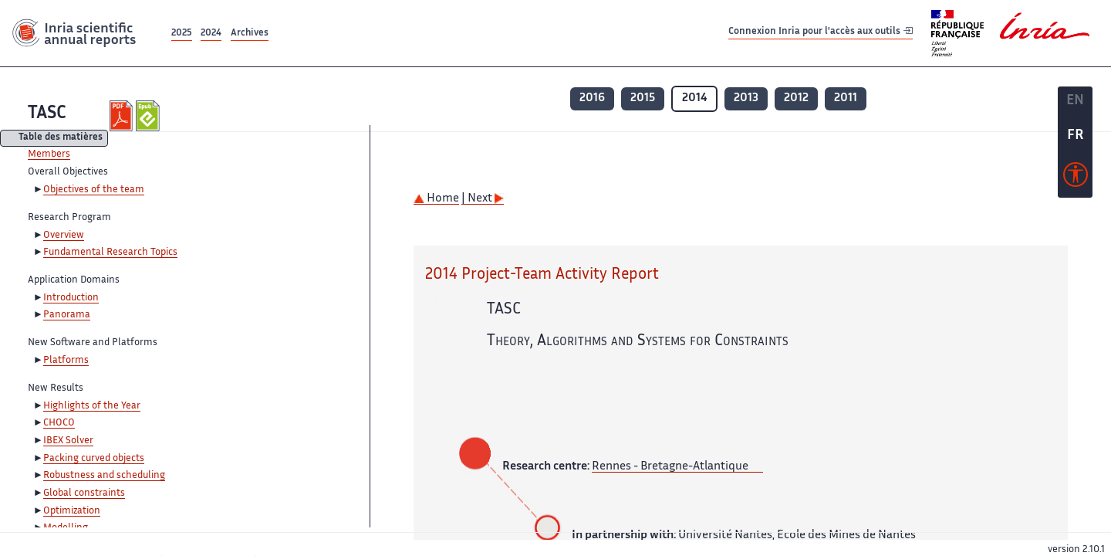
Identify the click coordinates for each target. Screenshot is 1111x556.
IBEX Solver (68, 441)
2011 (845, 98)
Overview (63, 235)
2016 (592, 98)
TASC (47, 114)
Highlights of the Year (91, 406)
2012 (796, 98)
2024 (211, 33)
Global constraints (84, 493)
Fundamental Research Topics (110, 252)
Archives (249, 33)
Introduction (71, 298)
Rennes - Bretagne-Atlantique (670, 467)
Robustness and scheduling (104, 475)
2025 (181, 33)
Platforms (66, 360)
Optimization (71, 511)
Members (49, 154)
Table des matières (61, 138)
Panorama (66, 315)
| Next (482, 199)
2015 (642, 98)
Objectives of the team (93, 190)
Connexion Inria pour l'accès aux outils (820, 33)
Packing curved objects (93, 458)
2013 (746, 98)
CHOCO (59, 423)
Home (436, 199)
